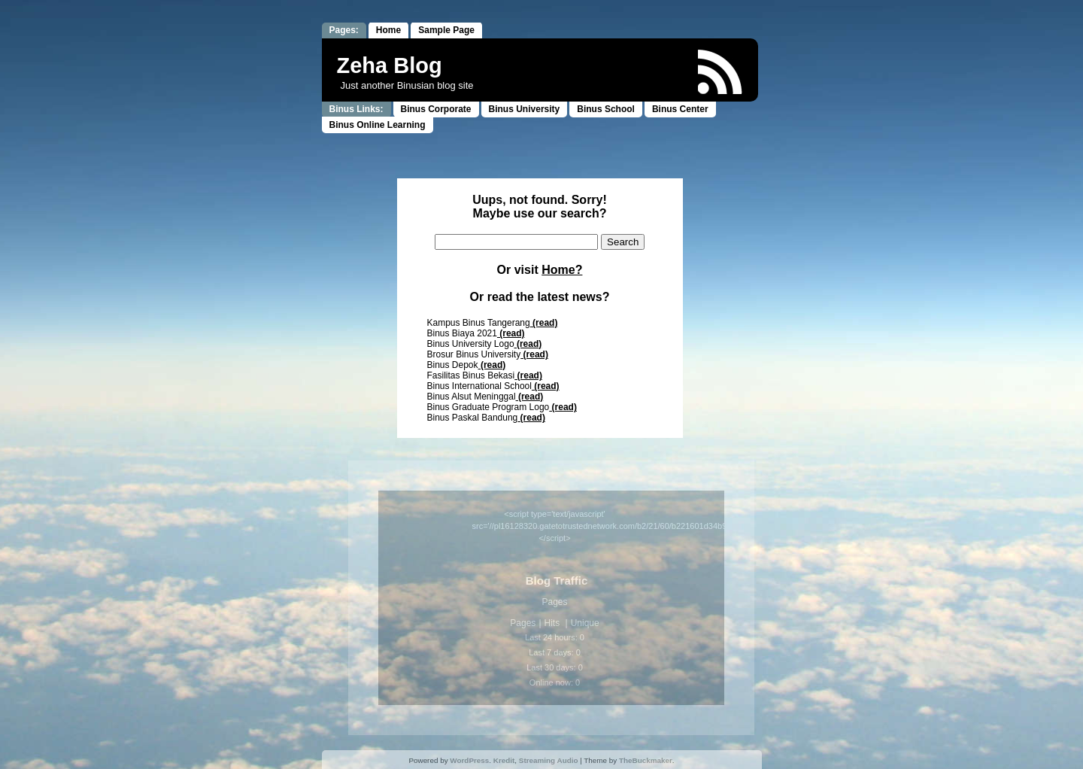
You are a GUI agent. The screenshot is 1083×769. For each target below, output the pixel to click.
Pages (522, 623)
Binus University (524, 109)
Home (388, 30)
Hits (554, 623)
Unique (585, 623)
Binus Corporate (436, 109)
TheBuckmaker (645, 760)
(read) (544, 323)
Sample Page (446, 30)
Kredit (504, 760)
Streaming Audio (548, 760)
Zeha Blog (389, 65)
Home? (562, 269)
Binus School (606, 109)
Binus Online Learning (377, 125)
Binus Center (680, 109)
